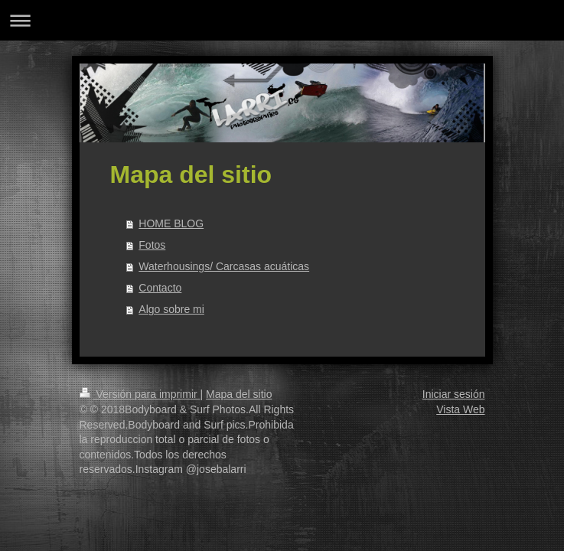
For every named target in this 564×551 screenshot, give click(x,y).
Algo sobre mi (171, 309)
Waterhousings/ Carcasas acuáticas (224, 266)
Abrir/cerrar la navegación (282, 20)
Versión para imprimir (140, 394)
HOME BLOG (171, 223)
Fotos (152, 245)
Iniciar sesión (453, 394)
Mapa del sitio (239, 394)
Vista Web (460, 409)
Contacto (160, 288)
